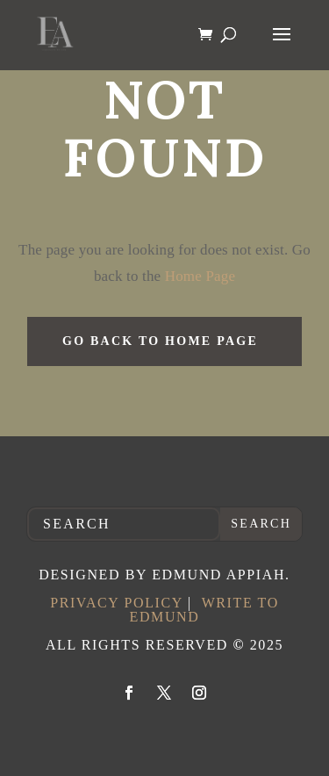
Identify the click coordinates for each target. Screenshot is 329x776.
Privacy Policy (116, 602)
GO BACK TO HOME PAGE (160, 341)
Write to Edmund (204, 609)
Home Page (198, 276)
